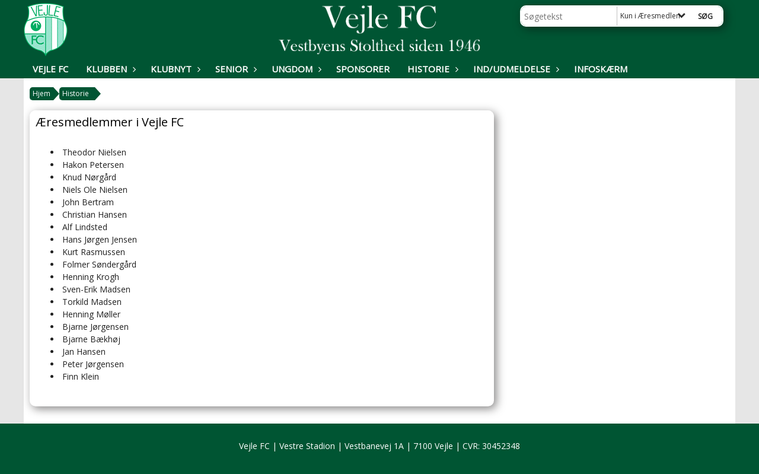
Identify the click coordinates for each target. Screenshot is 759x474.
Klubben (109, 69)
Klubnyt (174, 69)
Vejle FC (50, 69)
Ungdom (295, 69)
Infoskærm (600, 69)
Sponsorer (363, 69)
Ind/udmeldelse (514, 69)
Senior (234, 69)
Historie (431, 69)
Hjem (41, 93)
